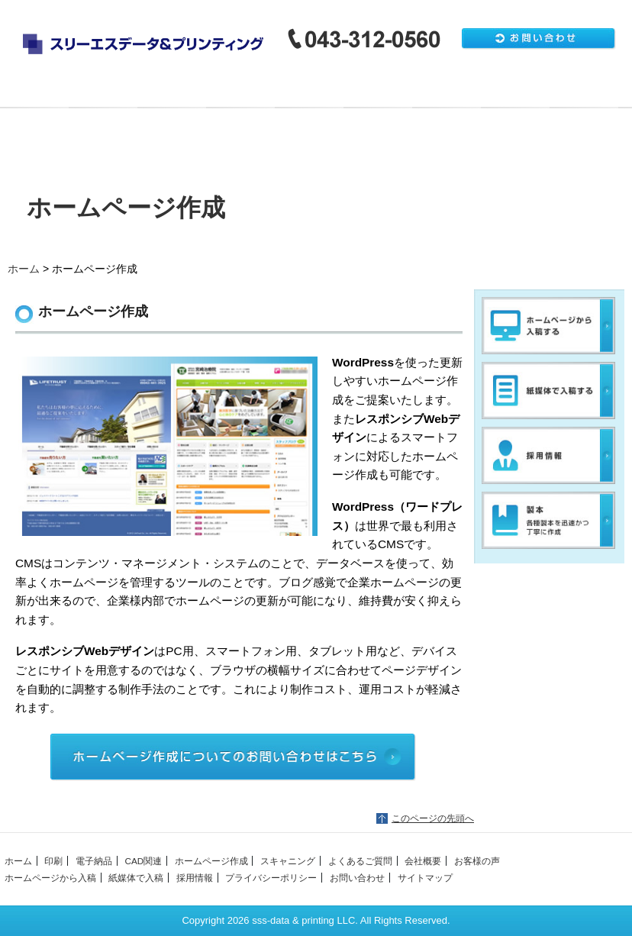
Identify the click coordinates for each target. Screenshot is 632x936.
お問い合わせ (357, 878)
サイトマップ (425, 878)
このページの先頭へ (433, 818)
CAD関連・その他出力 (277, 92)
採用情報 (549, 455)
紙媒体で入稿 (549, 390)
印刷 (119, 92)
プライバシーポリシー (271, 878)
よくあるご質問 (593, 92)
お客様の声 (477, 861)
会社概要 (34, 137)
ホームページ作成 (355, 92)
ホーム (39, 92)
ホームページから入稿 (549, 325)
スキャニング (513, 92)
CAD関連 (143, 861)
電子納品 (197, 92)
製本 (435, 92)
